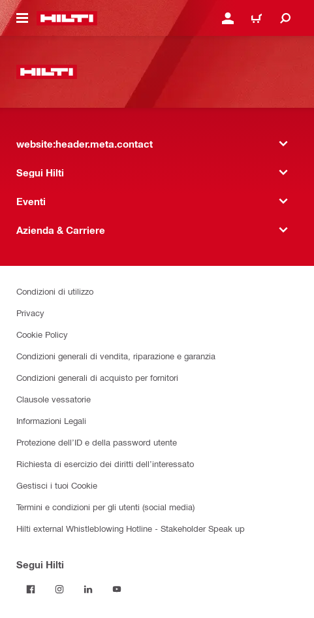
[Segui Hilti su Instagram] (59, 589)
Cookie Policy (42, 334)
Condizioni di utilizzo (54, 291)
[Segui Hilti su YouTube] (116, 589)
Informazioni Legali (51, 420)
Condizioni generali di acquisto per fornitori (97, 377)
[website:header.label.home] (67, 18)
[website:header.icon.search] (285, 18)
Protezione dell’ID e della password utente (96, 442)
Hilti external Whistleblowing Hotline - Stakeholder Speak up (130, 528)
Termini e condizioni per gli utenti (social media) (105, 507)
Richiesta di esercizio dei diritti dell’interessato (105, 463)
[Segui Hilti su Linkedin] (88, 589)
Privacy (30, 312)
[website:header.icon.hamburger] (22, 18)
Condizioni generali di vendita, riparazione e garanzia (115, 356)
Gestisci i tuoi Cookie (56, 485)
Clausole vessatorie (53, 399)
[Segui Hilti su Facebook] (30, 589)
